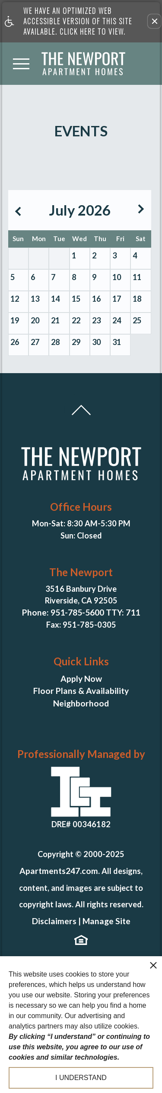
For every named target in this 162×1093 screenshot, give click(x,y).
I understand (81, 1077)
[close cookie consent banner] (153, 964)
